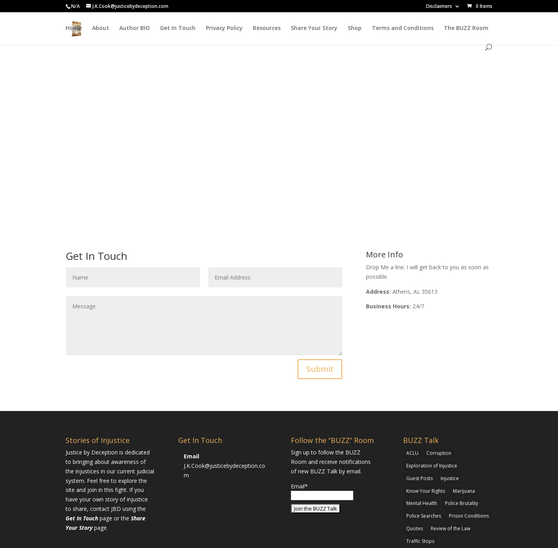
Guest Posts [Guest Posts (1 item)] (419, 478)
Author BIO (134, 28)
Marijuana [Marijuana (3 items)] (464, 491)
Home (74, 28)
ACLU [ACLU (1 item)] (412, 453)
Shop (355, 28)
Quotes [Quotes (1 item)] (414, 528)
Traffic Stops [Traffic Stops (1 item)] (420, 541)
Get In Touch (178, 28)
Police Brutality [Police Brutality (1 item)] (461, 503)
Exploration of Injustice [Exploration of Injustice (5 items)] (431, 465)
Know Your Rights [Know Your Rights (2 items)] (425, 491)
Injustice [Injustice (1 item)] (450, 478)
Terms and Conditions (403, 28)
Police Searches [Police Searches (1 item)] (423, 515)
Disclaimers (439, 6)
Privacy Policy (224, 28)
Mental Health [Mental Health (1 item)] (421, 503)
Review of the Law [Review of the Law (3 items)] (450, 528)
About (100, 28)
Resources (267, 28)
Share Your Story (314, 28)
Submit (320, 369)
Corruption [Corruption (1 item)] (438, 453)
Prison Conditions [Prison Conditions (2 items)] (469, 515)
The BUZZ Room (466, 28)
